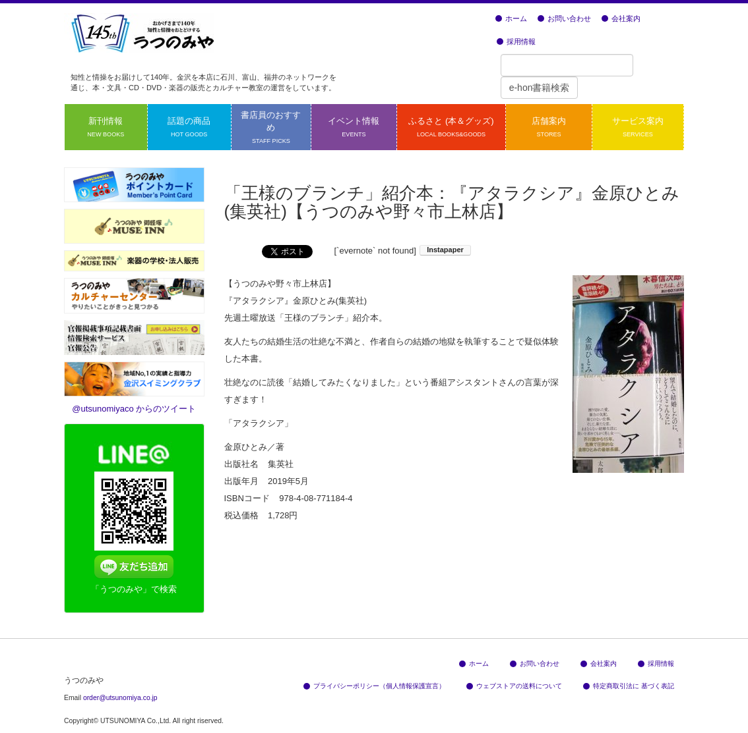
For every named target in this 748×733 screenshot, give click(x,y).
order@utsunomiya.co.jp (120, 697)
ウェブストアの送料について (514, 686)
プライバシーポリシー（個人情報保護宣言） (374, 686)
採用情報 (516, 41)
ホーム (511, 18)
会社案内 (621, 18)
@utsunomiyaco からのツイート (134, 409)
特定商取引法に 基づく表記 (628, 686)
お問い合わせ (564, 18)
